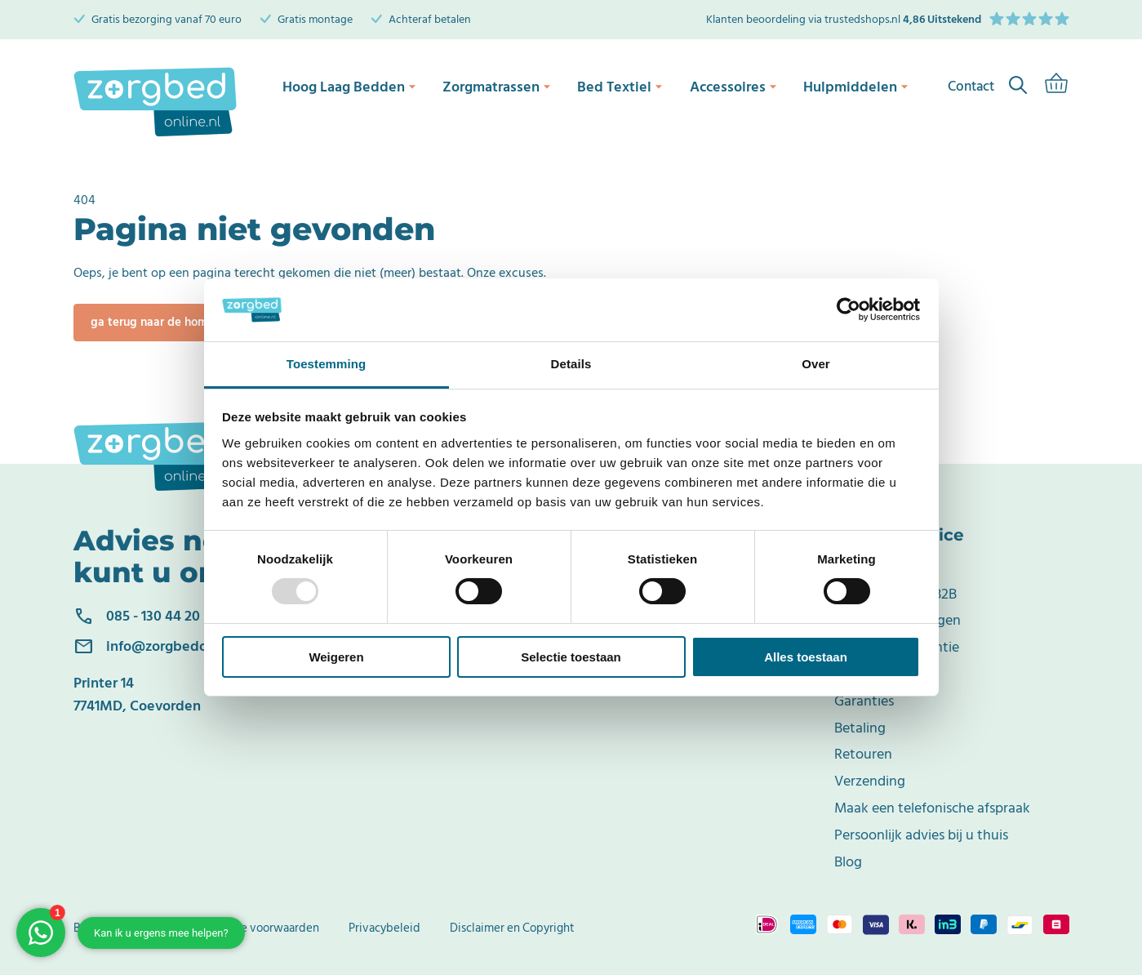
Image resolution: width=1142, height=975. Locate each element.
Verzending (869, 781)
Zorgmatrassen (495, 85)
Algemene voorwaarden (256, 928)
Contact (859, 567)
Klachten (861, 674)
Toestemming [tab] (327, 364)
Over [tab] (816, 364)
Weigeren (336, 657)
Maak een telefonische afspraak (932, 808)
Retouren (863, 754)
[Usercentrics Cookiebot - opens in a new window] (848, 309)
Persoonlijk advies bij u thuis (921, 835)
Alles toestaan (805, 657)
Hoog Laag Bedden (346, 85)
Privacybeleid (384, 928)
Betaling (860, 728)
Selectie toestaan (571, 657)
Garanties (864, 701)
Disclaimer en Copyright (512, 928)
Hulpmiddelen (861, 85)
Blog (848, 862)
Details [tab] (571, 364)
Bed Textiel (621, 85)
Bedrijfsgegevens (118, 928)
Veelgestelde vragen (897, 620)
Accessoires (737, 85)
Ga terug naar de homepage (166, 322)
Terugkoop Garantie (896, 647)
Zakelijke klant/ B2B (895, 594)
